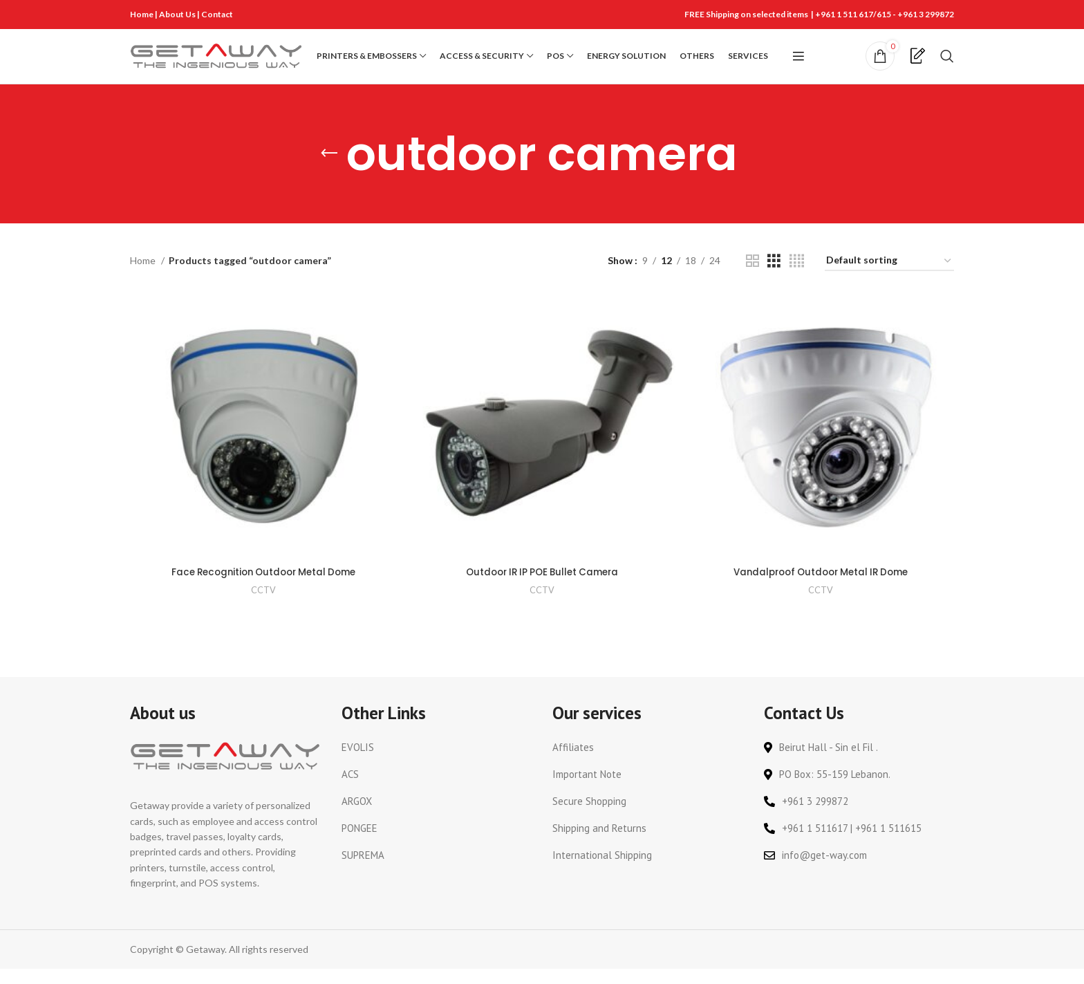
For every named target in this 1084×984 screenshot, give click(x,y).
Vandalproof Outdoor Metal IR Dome (821, 588)
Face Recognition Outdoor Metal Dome (263, 588)
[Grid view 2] (752, 278)
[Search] (947, 65)
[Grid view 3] (774, 278)
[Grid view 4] (796, 278)
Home (141, 14)
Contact (217, 14)
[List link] (437, 762)
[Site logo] (216, 64)
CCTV (262, 605)
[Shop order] (889, 279)
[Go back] (329, 171)
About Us (178, 14)
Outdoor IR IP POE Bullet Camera (542, 588)
